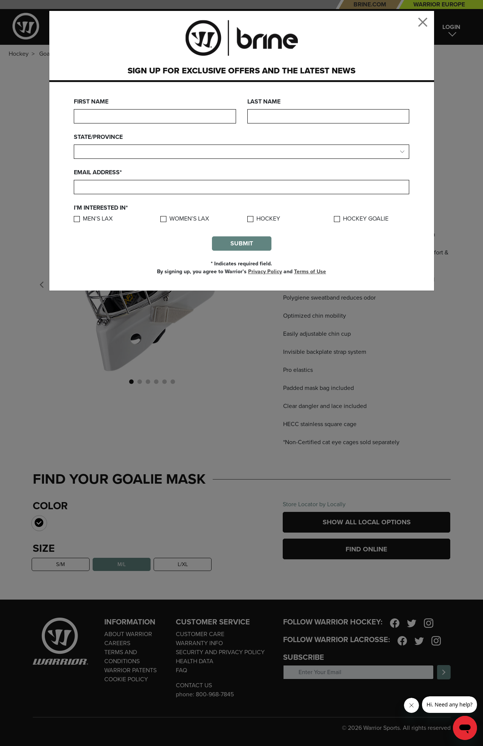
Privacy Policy (265, 271)
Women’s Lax (189, 218)
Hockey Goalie (366, 218)
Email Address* (98, 172)
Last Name (263, 101)
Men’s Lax (98, 218)
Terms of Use (310, 271)
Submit (241, 243)
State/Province (98, 137)
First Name (91, 101)
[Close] (422, 22)
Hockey (268, 218)
